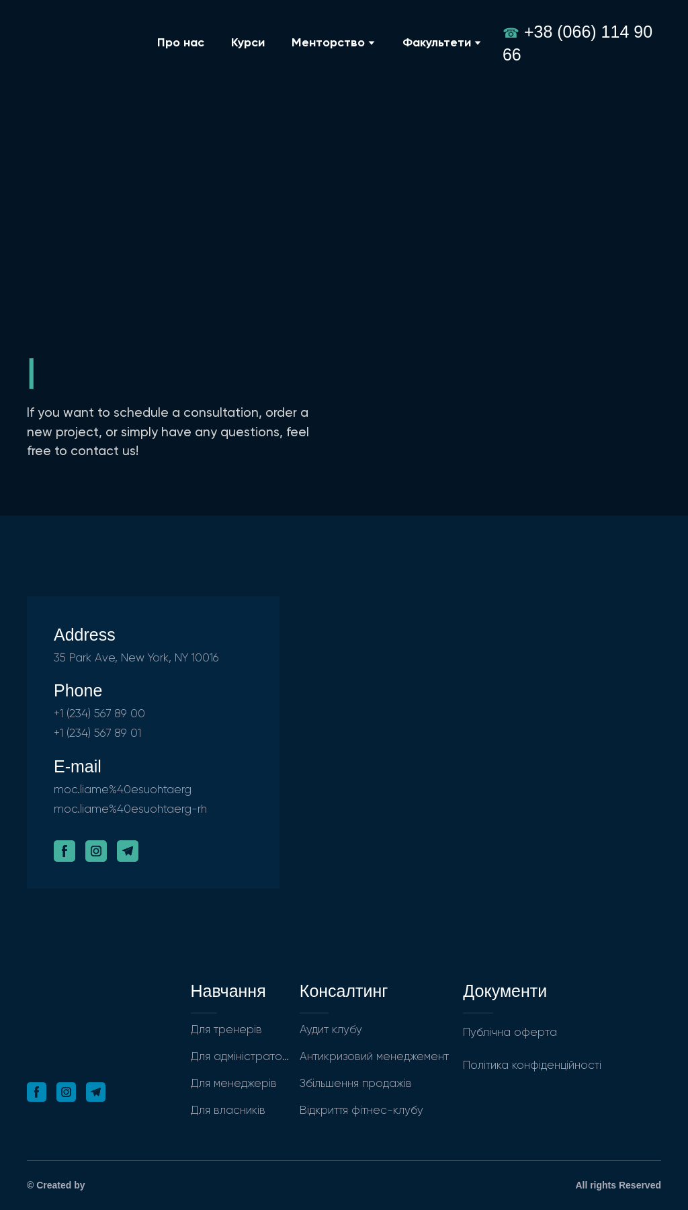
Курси (248, 43)
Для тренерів (226, 1030)
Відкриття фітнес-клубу (361, 1111)
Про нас (180, 43)
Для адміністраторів (242, 1057)
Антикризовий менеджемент (374, 1057)
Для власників (228, 1111)
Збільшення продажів (356, 1084)
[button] (64, 851)
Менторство (328, 43)
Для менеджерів (234, 1084)
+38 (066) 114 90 (588, 31)
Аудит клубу (331, 1030)
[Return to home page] (81, 42)
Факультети (436, 43)
